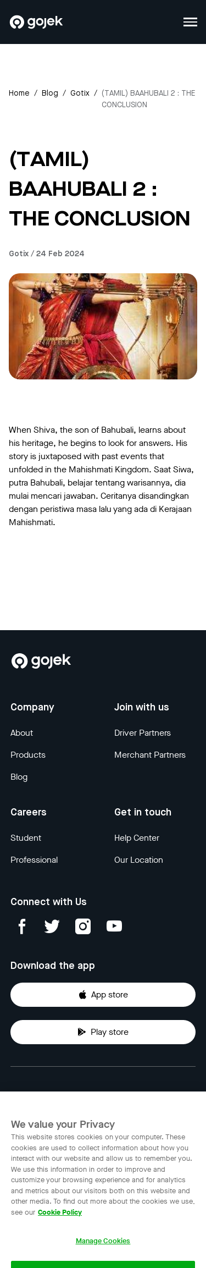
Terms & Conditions (146, 1095)
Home (19, 93)
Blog (50, 93)
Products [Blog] (28, 754)
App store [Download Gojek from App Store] (103, 994)
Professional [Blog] (34, 859)
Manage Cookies (103, 1248)
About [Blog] (21, 732)
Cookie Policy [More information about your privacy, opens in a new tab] (60, 1218)
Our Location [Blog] (138, 859)
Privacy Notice (38, 1095)
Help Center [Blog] (136, 838)
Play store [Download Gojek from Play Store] (103, 1032)
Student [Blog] (25, 838)
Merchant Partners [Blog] (150, 754)
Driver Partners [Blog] (142, 732)
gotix (80, 93)
